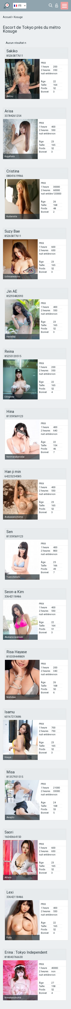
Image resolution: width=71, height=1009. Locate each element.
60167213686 (13, 716)
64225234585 (13, 476)
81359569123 (14, 416)
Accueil (7, 17)
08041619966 (14, 176)
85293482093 (14, 296)
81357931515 (14, 777)
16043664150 (13, 837)
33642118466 (13, 596)
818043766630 (14, 957)
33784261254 (13, 116)
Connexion (56, 5)
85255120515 (13, 356)
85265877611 (14, 55)
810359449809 (15, 656)
